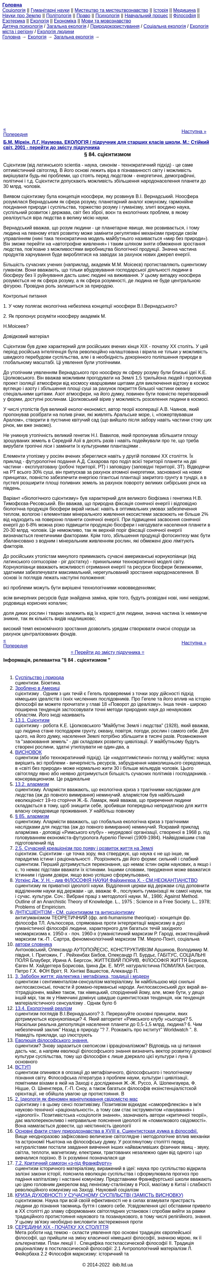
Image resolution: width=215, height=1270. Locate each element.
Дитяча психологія (22, 26)
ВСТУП (23, 1067)
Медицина (184, 10)
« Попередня (15, 132)
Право (83, 15)
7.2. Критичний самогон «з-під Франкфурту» (63, 1163)
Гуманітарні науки (50, 10)
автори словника (33, 944)
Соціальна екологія (165, 26)
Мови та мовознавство (106, 20)
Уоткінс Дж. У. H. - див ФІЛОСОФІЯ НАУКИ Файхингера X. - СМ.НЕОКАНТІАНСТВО (106, 880)
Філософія (184, 15)
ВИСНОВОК (28, 752)
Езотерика (13, 20)
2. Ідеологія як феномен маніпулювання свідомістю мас (76, 1099)
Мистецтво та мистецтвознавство (111, 10)
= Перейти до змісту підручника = (107, 652)
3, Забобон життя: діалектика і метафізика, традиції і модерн (82, 976)
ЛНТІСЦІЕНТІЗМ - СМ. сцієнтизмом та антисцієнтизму (75, 912)
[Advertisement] (107, 81)
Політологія (58, 15)
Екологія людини (55, 31)
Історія (160, 10)
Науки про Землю (21, 15)
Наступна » (193, 131)
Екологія (39, 20)
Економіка (65, 20)
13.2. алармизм (32, 784)
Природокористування (114, 26)
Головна (11, 36)
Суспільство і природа (39, 677)
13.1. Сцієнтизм (32, 720)
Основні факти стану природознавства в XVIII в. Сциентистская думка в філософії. (106, 1131)
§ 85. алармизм (32, 816)
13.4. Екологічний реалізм (43, 1008)
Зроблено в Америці (37, 688)
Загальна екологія (66, 26)
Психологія (107, 15)
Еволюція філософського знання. (51, 1040)
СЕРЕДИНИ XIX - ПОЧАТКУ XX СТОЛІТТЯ (62, 1227)
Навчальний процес (146, 15)
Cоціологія (14, 10)
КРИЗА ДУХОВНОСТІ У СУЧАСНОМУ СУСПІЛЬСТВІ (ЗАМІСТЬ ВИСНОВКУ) (99, 1195)
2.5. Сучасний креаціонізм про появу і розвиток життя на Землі (84, 848)
